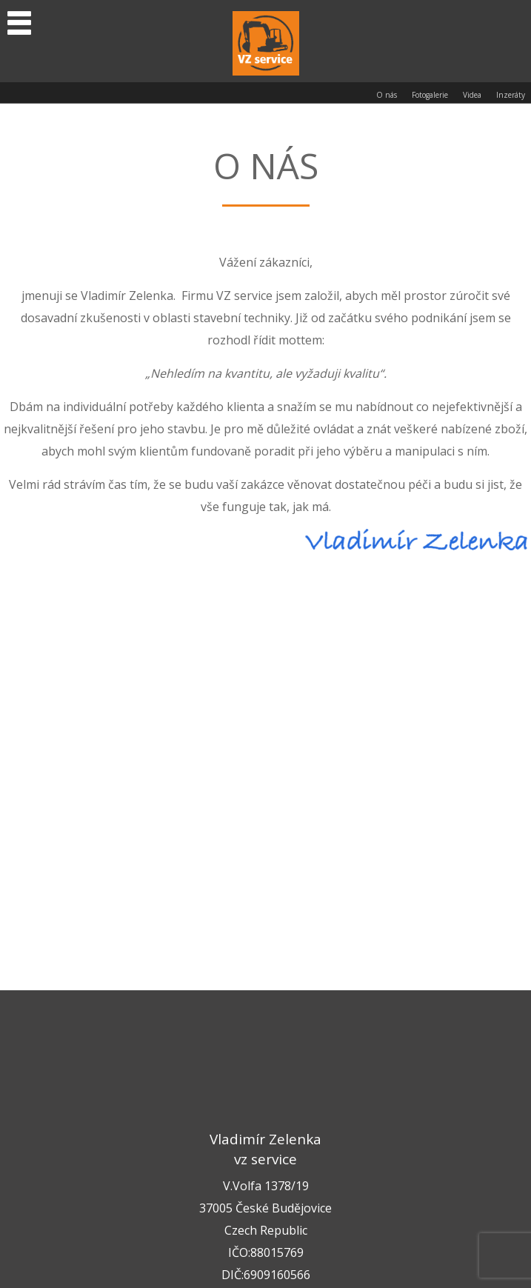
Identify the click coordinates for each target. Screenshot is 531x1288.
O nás (386, 95)
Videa (472, 95)
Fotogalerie (430, 95)
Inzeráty (510, 95)
